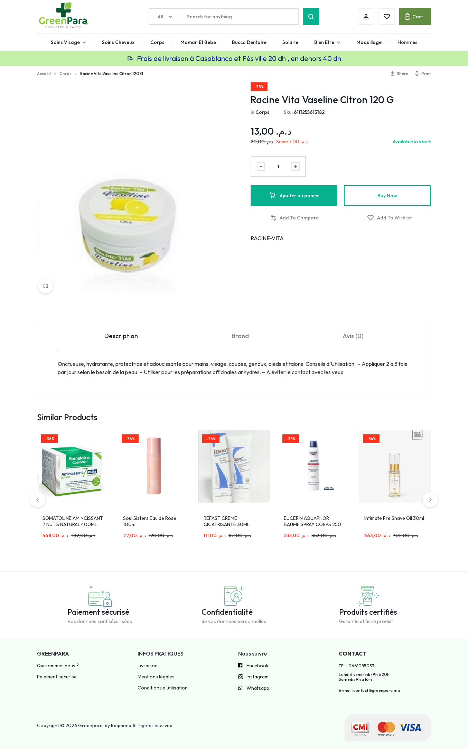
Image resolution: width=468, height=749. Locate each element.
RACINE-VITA (267, 238)
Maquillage (369, 42)
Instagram (253, 677)
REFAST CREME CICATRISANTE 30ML (227, 521)
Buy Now (387, 195)
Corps (157, 42)
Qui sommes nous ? (58, 666)
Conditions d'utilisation (163, 688)
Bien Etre (327, 42)
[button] (294, 218)
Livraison (148, 666)
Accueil (44, 73)
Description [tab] (121, 336)
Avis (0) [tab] (353, 336)
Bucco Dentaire (249, 42)
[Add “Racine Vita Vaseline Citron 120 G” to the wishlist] (389, 218)
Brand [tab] (240, 336)
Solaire (290, 42)
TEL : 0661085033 (356, 666)
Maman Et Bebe (198, 42)
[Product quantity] (278, 166)
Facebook (253, 666)
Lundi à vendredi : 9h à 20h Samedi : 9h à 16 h (364, 677)
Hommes (407, 42)
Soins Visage (68, 42)
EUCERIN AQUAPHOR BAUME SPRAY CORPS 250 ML (312, 524)
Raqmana (121, 725)
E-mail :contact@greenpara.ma (369, 690)
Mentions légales (156, 677)
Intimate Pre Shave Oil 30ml (394, 518)
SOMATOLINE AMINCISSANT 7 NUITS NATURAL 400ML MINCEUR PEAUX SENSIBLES (73, 524)
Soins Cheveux (118, 42)
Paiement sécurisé (57, 677)
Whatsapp (253, 688)
